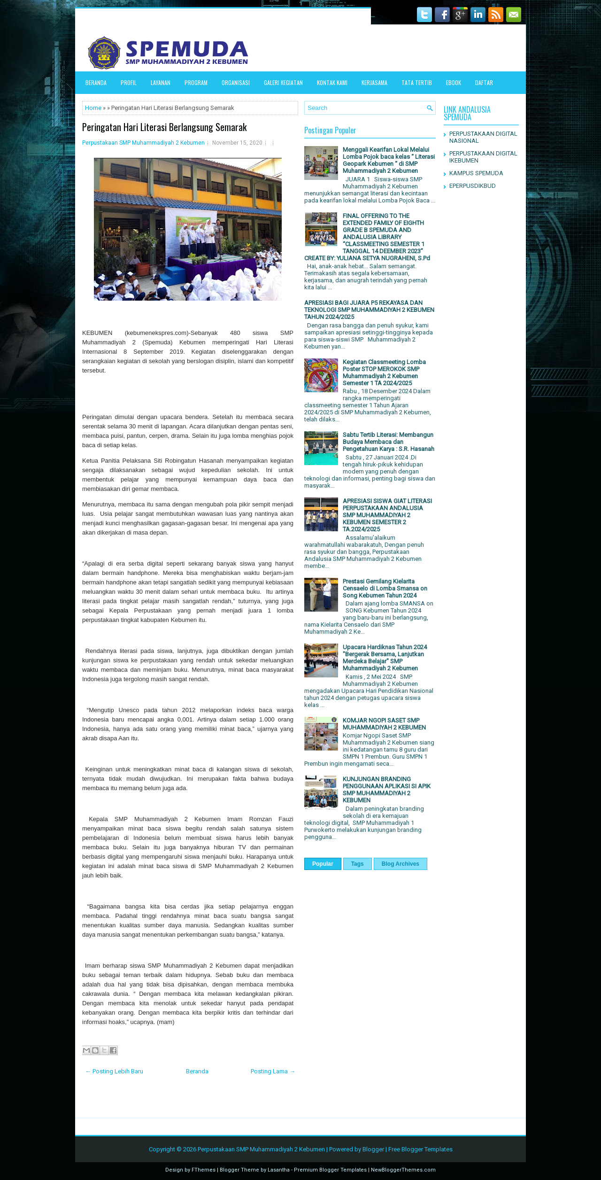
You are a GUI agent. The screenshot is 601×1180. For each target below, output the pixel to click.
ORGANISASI (236, 82)
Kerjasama (374, 82)
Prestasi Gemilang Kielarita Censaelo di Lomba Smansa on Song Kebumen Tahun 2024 (385, 588)
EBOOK (453, 82)
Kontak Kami (332, 82)
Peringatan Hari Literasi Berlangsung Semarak (164, 127)
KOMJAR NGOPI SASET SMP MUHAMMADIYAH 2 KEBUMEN (384, 724)
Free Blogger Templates (420, 1149)
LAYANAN (160, 82)
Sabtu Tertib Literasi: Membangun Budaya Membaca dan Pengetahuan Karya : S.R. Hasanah (388, 441)
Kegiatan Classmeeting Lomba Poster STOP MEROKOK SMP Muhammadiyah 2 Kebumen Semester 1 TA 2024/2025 (384, 372)
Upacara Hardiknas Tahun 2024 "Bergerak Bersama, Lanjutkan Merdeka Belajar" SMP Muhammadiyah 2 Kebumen (385, 658)
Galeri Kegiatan (283, 82)
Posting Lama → (273, 1071)
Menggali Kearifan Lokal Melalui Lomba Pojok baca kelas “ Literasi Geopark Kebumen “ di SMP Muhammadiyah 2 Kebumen (389, 160)
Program (196, 82)
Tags (357, 864)
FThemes (204, 1170)
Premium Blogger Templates (330, 1170)
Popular (322, 864)
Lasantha (279, 1170)
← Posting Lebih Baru (114, 1071)
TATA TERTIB (416, 82)
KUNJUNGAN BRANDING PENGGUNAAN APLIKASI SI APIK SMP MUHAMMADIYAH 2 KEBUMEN (387, 790)
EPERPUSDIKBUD (472, 185)
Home (93, 107)
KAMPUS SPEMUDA (476, 173)
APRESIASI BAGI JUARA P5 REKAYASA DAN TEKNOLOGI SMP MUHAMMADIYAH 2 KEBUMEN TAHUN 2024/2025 (369, 309)
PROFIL (129, 82)
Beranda (96, 82)
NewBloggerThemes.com (403, 1170)
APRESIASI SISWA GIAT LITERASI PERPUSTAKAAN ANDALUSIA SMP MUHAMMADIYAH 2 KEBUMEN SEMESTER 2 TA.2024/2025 (387, 515)
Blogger (373, 1149)
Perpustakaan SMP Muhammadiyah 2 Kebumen (143, 143)
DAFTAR (484, 82)
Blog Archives (400, 864)
